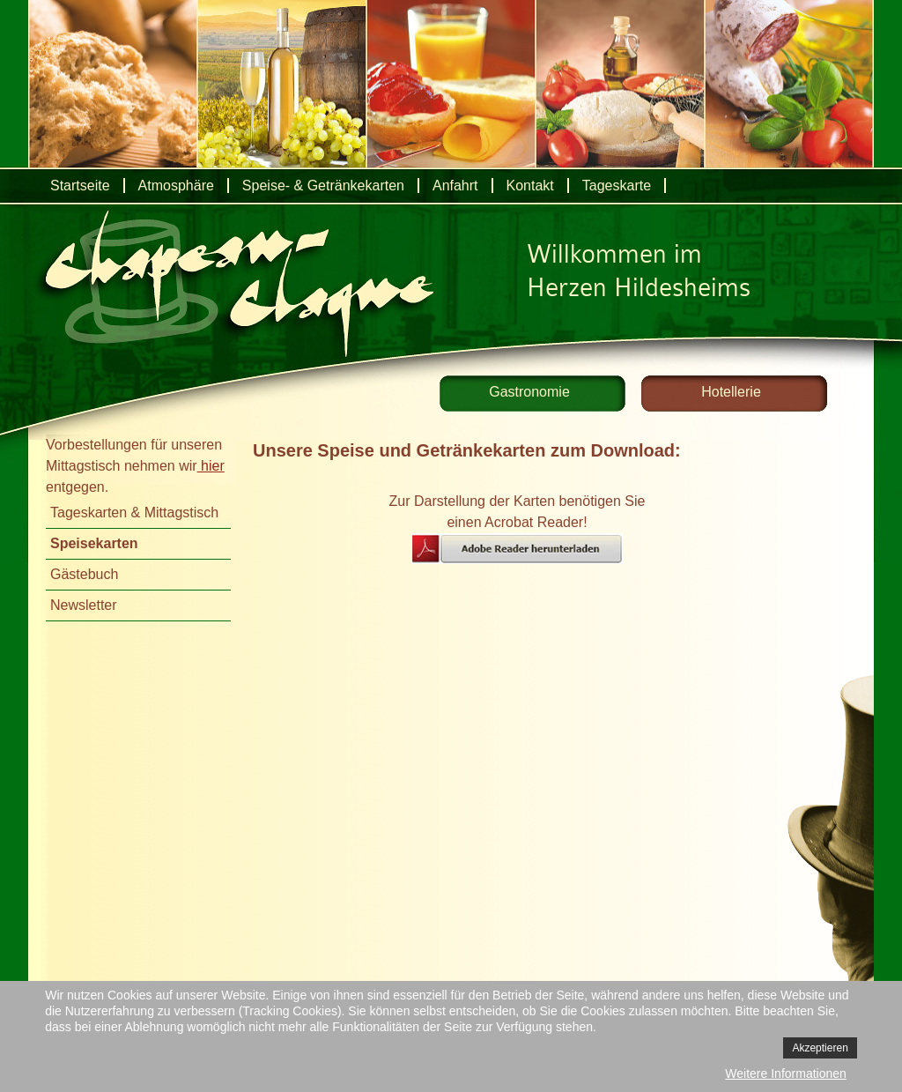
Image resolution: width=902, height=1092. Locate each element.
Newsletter (83, 605)
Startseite (80, 185)
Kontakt (530, 185)
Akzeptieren (819, 1048)
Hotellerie (731, 391)
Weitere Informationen (785, 1073)
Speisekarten (94, 543)
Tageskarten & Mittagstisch (134, 512)
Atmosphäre (176, 185)
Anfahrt (455, 185)
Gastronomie (529, 391)
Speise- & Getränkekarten (323, 185)
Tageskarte (616, 185)
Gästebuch (84, 574)
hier (211, 465)
